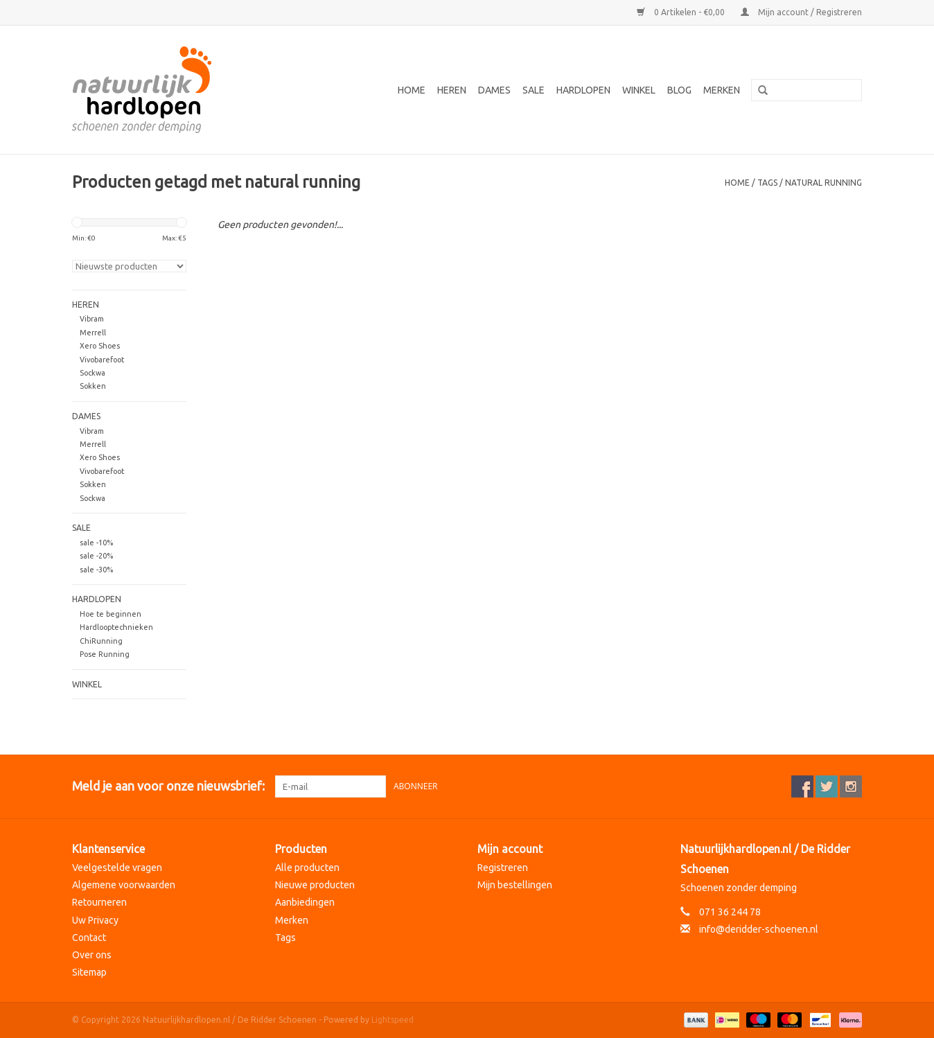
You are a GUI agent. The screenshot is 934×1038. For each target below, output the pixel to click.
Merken (721, 90)
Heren (451, 90)
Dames (494, 90)
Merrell (93, 332)
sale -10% (96, 542)
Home (411, 90)
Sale (533, 90)
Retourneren (99, 902)
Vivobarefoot (102, 359)
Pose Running (105, 654)
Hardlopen (583, 90)
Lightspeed (392, 1019)
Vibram (92, 319)
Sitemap (89, 972)
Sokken (93, 386)
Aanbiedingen (305, 902)
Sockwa (92, 373)
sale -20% (96, 556)
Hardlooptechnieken (116, 627)
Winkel (638, 90)
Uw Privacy (95, 920)
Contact (89, 937)
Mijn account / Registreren (801, 12)
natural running (823, 182)
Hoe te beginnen (110, 614)
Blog (679, 90)
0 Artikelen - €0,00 (682, 12)
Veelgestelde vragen (117, 867)
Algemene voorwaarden (123, 884)
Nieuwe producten (315, 884)
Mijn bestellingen (514, 884)
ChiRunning (101, 641)
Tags (767, 182)
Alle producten (307, 867)
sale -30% (96, 569)
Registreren (502, 867)
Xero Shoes (100, 346)
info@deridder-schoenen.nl (758, 929)
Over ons (92, 954)
